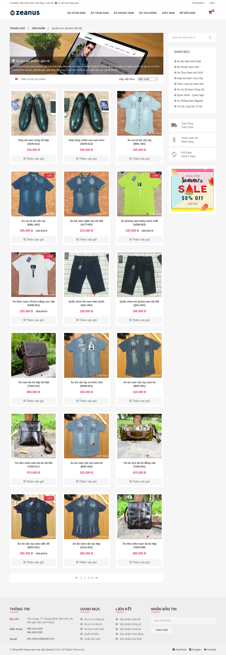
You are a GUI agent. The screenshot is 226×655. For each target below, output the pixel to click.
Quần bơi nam (90, 638)
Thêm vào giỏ (33, 158)
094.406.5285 (35, 632)
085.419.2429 (26, 3)
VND (212, 3)
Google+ (195, 649)
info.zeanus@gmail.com (40, 638)
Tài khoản (197, 3)
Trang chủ (17, 28)
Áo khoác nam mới (188, 67)
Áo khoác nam (124, 12)
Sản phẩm (38, 28)
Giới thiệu (39, 3)
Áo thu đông (148, 12)
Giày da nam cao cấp (190, 78)
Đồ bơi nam (187, 12)
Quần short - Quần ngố (190, 95)
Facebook (180, 649)
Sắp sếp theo (138, 79)
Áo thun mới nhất (92, 629)
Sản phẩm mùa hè (128, 619)
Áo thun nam (100, 12)
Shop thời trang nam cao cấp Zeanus (33, 649)
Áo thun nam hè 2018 (190, 72)
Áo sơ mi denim (91, 624)
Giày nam (168, 12)
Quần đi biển (89, 633)
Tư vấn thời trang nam (67, 3)
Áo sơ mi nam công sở (190, 89)
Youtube (210, 649)
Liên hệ (49, 3)
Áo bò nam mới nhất (189, 61)
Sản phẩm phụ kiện (129, 638)
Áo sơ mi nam (76, 12)
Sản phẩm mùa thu (128, 629)
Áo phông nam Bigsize (190, 100)
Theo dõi (162, 629)
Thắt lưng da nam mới (190, 83)
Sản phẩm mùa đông (129, 633)
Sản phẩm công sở (128, 624)
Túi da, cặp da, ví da (189, 106)
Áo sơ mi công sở (92, 619)
